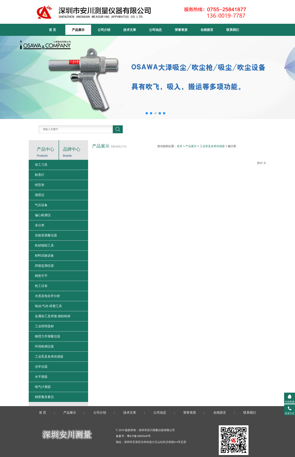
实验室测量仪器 (46, 235)
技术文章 (129, 29)
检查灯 (39, 174)
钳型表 (39, 185)
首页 (179, 146)
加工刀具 (41, 164)
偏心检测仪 (43, 215)
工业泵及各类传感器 (212, 146)
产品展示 (78, 29)
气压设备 (41, 205)
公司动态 (155, 29)
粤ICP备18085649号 (139, 436)
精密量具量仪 (44, 397)
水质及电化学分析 (47, 296)
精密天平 (41, 275)
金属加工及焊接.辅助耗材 (52, 316)
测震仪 (39, 195)
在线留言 (207, 29)
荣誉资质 (181, 29)
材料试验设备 (44, 255)
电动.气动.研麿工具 (48, 306)
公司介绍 (104, 29)
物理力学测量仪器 (47, 336)
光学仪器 (41, 366)
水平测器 (41, 376)
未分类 (39, 225)
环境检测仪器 (44, 346)
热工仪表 (41, 286)
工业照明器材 (44, 326)
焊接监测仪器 (44, 265)
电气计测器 (43, 386)
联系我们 (232, 29)
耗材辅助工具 (44, 245)
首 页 (42, 412)
